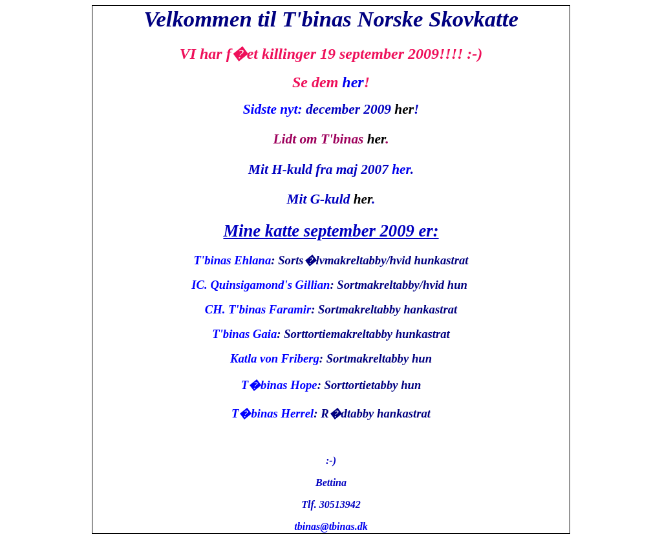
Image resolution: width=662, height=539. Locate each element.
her (352, 82)
